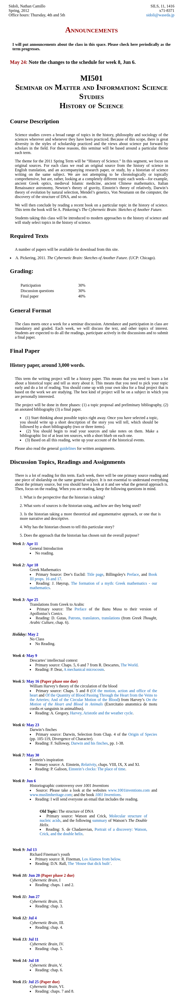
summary (99, 820)
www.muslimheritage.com (51, 795)
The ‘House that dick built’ (89, 863)
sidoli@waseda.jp (160, 15)
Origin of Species (142, 734)
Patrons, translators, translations (94, 618)
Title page (95, 574)
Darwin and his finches (89, 743)
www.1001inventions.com (129, 790)
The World (129, 665)
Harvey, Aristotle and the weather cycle (101, 713)
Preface (133, 574)
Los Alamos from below (101, 859)
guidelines (68, 448)
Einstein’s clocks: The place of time (97, 769)
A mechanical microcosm (83, 669)
